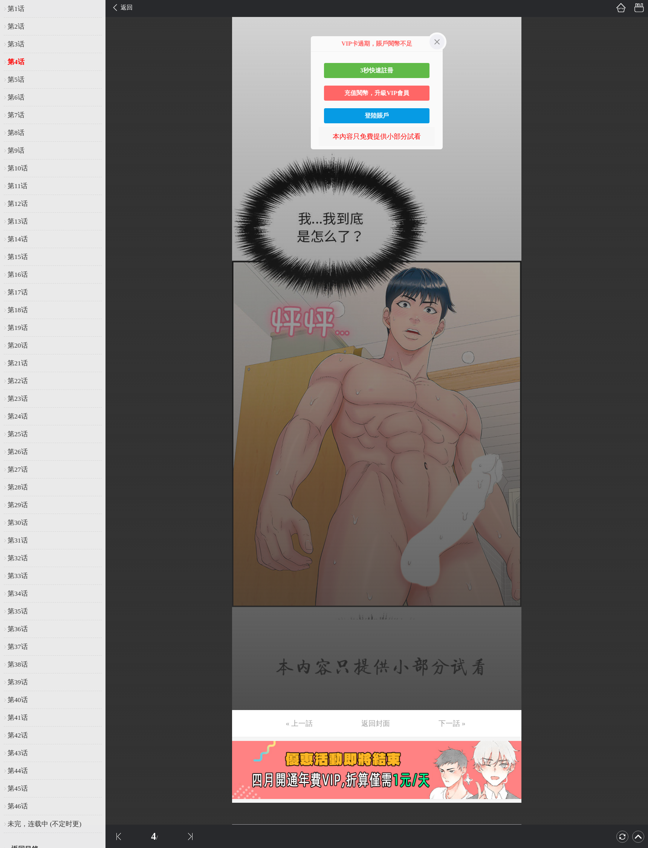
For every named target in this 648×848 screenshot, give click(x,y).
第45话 (18, 788)
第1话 (16, 8)
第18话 (18, 310)
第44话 (18, 770)
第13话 (18, 221)
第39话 (18, 682)
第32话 (18, 558)
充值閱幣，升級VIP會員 (376, 93)
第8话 (16, 132)
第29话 (18, 505)
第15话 (18, 257)
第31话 (18, 540)
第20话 (18, 345)
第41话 (18, 717)
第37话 (18, 646)
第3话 (16, 44)
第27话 (18, 469)
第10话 (18, 168)
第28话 (18, 487)
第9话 (16, 150)
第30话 (18, 522)
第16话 (18, 274)
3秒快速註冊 (376, 70)
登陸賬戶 (377, 115)
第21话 (18, 363)
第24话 (18, 416)
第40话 (18, 700)
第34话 (18, 593)
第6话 (16, 97)
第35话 (18, 611)
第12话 (18, 203)
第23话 (18, 398)
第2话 (16, 26)
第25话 (18, 434)
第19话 (18, 327)
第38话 (18, 664)
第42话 (18, 735)
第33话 (18, 576)
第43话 (18, 753)
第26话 (18, 451)
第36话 (18, 629)
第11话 (18, 186)
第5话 (16, 79)
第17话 (18, 292)
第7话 (16, 115)
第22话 (18, 381)
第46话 (18, 806)
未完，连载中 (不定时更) (44, 824)
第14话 (18, 239)
